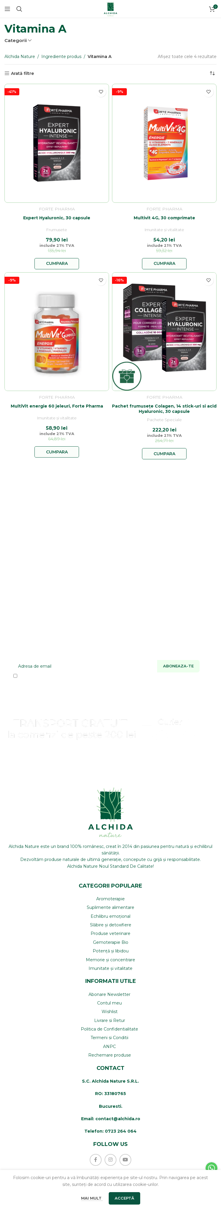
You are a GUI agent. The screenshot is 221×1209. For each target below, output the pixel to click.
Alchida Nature (19, 56)
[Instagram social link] (110, 1160)
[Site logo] (110, 8)
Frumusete (56, 230)
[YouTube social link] (125, 1160)
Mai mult (92, 1198)
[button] (56, 263)
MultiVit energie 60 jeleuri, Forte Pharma (57, 406)
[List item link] (110, 899)
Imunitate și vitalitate (164, 230)
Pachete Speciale (164, 420)
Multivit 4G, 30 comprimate (164, 217)
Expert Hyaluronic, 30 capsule (56, 217)
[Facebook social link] (96, 1160)
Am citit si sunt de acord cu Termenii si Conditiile (70, 675)
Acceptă (124, 1198)
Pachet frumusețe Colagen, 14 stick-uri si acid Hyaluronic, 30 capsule (164, 408)
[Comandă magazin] (212, 73)
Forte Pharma (57, 209)
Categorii (15, 40)
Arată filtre (22, 73)
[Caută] (19, 9)
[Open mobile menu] (7, 9)
